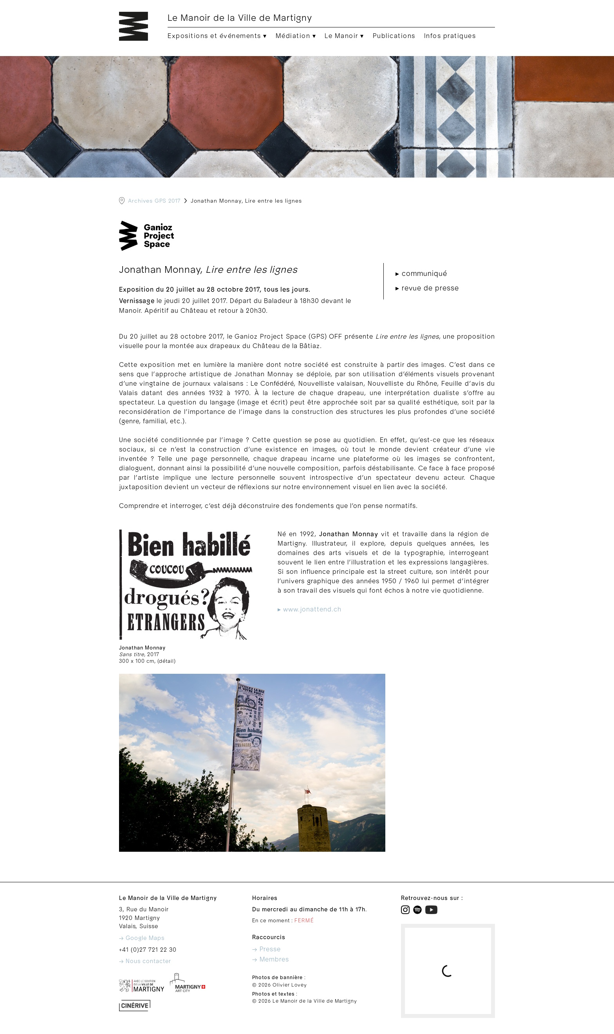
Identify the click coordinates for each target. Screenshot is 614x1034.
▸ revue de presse (427, 288)
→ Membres (270, 959)
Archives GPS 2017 (154, 201)
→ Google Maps (141, 938)
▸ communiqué (421, 274)
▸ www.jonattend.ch (309, 609)
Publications (394, 36)
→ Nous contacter (145, 961)
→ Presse (266, 949)
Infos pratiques (450, 36)
